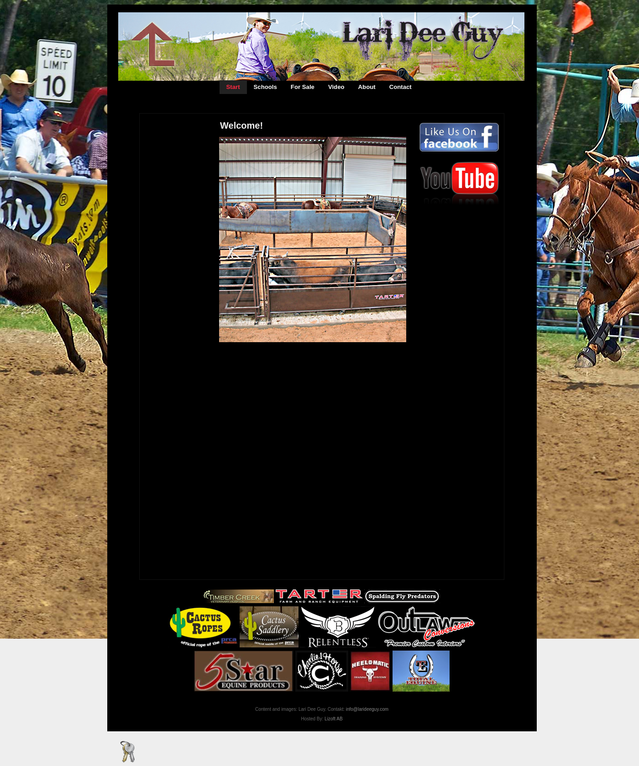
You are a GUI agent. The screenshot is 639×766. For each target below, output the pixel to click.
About (367, 86)
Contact (400, 86)
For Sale (302, 86)
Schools (265, 86)
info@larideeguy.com (367, 709)
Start (233, 86)
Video (336, 86)
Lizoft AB (333, 718)
